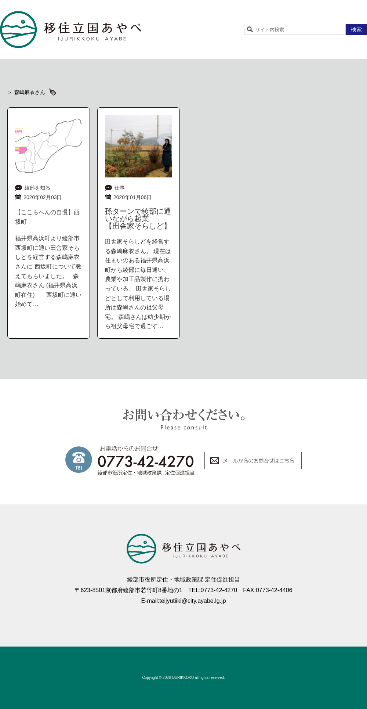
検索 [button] (356, 29)
